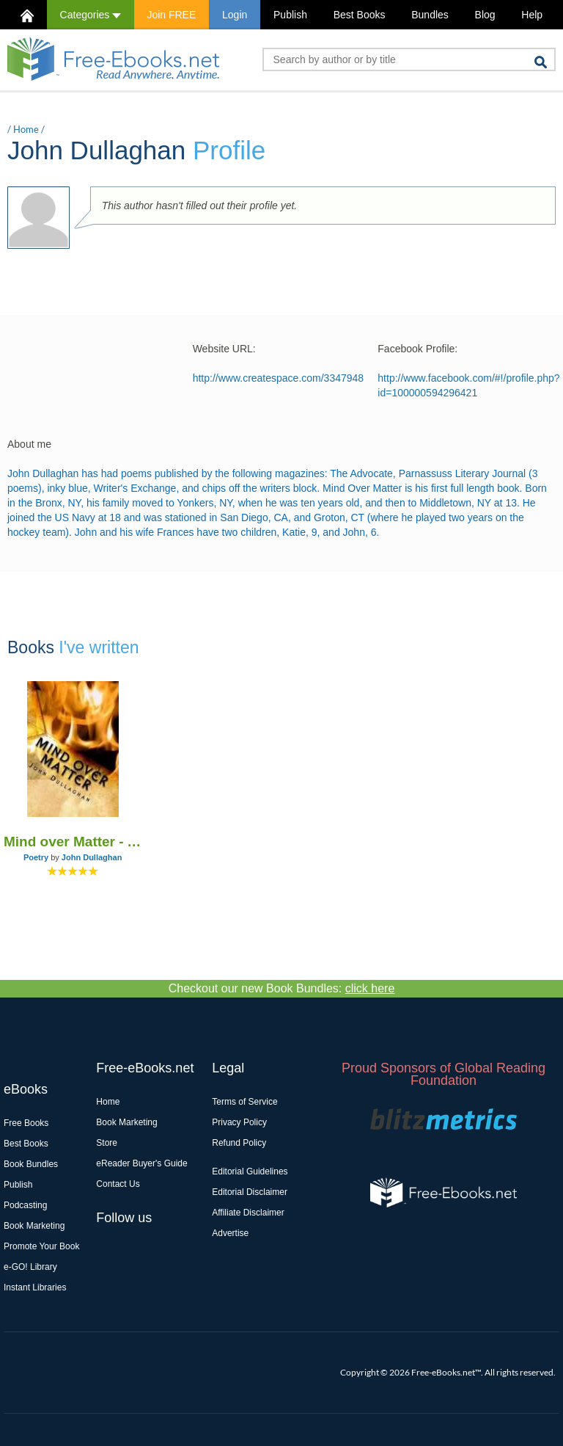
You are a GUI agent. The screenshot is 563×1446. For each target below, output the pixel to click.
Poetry (35, 857)
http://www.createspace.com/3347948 (278, 378)
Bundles (430, 15)
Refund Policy (239, 1143)
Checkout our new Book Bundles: (282, 988)
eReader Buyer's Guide (141, 1163)
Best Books (360, 15)
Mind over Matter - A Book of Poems (72, 841)
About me (29, 444)
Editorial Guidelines (249, 1171)
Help (531, 15)
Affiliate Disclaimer (248, 1212)
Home (26, 129)
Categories (90, 15)
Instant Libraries (35, 1287)
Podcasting (25, 1205)
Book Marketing (34, 1226)
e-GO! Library (30, 1267)
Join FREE (171, 15)
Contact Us (117, 1184)
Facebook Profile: (417, 349)
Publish (290, 15)
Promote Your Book (41, 1246)
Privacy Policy (239, 1122)
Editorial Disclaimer (249, 1192)
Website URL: (224, 349)
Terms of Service (244, 1102)
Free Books (26, 1123)
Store (106, 1143)
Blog (485, 15)
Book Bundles (31, 1164)
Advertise (230, 1233)
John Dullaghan (92, 857)
